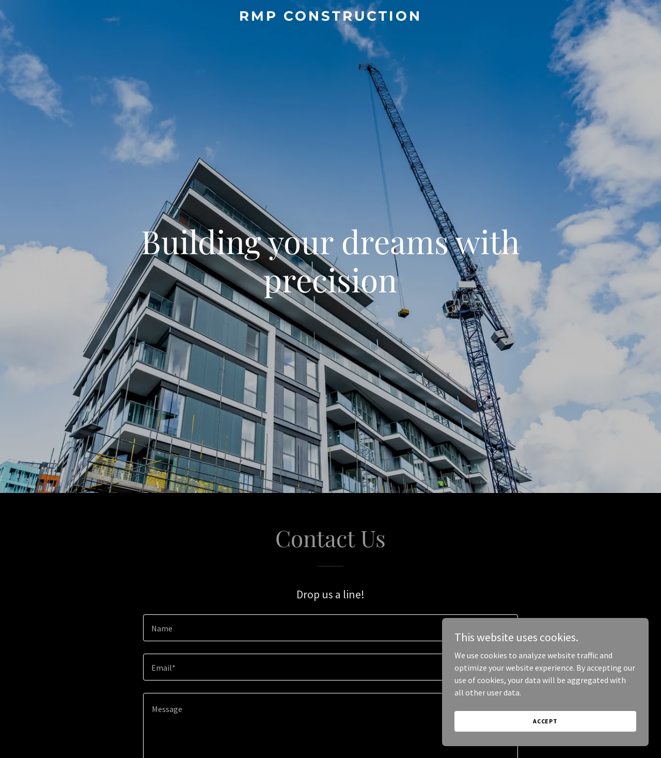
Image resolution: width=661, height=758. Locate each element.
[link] (331, 17)
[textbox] (330, 627)
